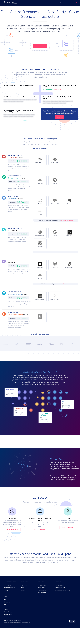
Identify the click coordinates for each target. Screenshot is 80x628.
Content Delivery (14, 178)
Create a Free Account (67, 220)
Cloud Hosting (13, 198)
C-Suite (23, 590)
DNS (9, 262)
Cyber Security (13, 157)
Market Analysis (59, 585)
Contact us (7, 602)
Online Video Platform (15, 315)
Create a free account (12, 529)
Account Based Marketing (62, 590)
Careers (6, 609)
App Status (7, 607)
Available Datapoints (9, 587)
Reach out (59, 117)
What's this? (57, 89)
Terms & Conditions (9, 620)
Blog (5, 599)
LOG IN (75, 2)
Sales (22, 587)
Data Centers (41, 587)
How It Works (7, 585)
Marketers (23, 585)
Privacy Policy (17, 620)
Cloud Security (42, 592)
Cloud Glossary (8, 612)
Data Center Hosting (15, 294)
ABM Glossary (7, 614)
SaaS (10, 230)
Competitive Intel (60, 587)
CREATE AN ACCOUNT (40, 46)
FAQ (5, 604)
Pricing (6, 590)
